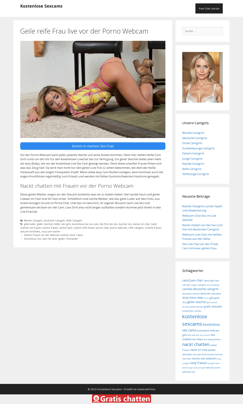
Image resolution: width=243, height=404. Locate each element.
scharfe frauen (153, 227)
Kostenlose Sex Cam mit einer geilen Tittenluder (51, 238)
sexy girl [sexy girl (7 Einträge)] (211, 363)
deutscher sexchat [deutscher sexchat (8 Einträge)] (191, 293)
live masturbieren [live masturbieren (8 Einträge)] (212, 339)
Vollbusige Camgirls (195, 174)
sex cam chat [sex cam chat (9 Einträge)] (199, 354)
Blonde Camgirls (33, 220)
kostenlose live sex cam (85, 224)
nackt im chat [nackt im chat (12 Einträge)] (198, 350)
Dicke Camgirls (192, 143)
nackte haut (65, 227)
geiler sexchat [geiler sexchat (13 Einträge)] (196, 302)
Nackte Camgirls (193, 164)
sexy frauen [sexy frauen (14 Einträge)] (198, 363)
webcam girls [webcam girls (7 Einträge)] (199, 368)
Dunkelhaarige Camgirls (198, 148)
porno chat (102, 227)
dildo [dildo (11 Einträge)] (200, 298)
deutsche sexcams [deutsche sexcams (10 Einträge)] (210, 293)
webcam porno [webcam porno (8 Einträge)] (213, 367)
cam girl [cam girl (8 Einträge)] (186, 285)
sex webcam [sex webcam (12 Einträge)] (209, 358)
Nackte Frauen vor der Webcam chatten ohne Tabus (53, 235)
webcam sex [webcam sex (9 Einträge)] (188, 371)
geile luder (30, 224)
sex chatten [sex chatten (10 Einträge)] (193, 358)
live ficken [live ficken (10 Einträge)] (198, 339)
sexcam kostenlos (30, 231)
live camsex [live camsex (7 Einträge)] (205, 335)
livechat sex (125, 224)
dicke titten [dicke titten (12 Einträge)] (189, 298)
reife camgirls (136, 227)
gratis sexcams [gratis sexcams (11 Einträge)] (213, 306)
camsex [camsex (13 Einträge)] (187, 289)
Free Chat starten (209, 8)
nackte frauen (50, 227)
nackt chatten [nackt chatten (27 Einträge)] (195, 344)
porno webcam (118, 227)
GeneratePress (146, 389)
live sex (113, 224)
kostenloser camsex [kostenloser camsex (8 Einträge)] (191, 310)
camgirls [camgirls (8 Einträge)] (202, 285)
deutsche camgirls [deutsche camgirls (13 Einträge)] (206, 289)
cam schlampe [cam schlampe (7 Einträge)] (213, 285)
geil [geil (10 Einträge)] (211, 297)
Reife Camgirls (74, 220)
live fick (104, 224)
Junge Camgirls (192, 158)
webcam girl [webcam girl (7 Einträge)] (187, 368)
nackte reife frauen (84, 227)
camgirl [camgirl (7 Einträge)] (194, 285)
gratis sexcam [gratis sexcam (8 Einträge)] (196, 306)
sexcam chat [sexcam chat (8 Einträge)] (213, 354)
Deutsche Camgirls (54, 220)
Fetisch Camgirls (193, 153)
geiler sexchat (45, 224)
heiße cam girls (62, 224)
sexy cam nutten (51, 231)
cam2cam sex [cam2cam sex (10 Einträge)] (211, 280)
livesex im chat (141, 224)
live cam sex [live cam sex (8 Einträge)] (193, 335)
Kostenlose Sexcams (41, 6)
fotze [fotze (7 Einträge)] (206, 298)
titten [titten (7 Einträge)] (217, 363)
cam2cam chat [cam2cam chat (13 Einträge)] (192, 280)
